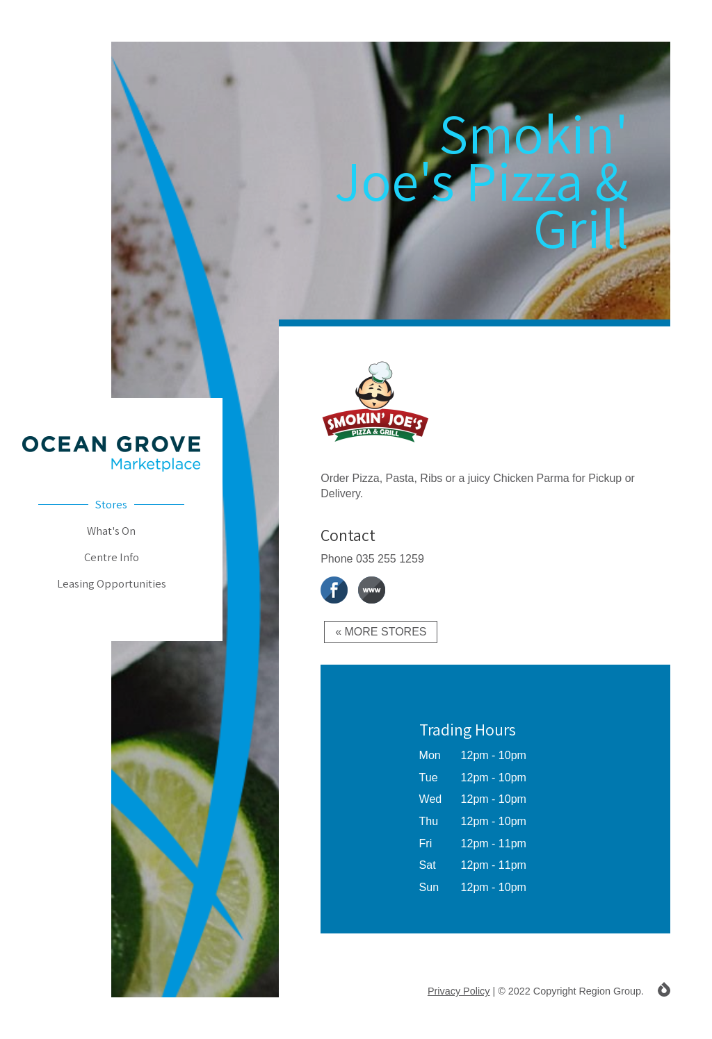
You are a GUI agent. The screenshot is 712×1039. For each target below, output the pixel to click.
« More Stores (380, 632)
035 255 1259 (390, 559)
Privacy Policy (459, 991)
